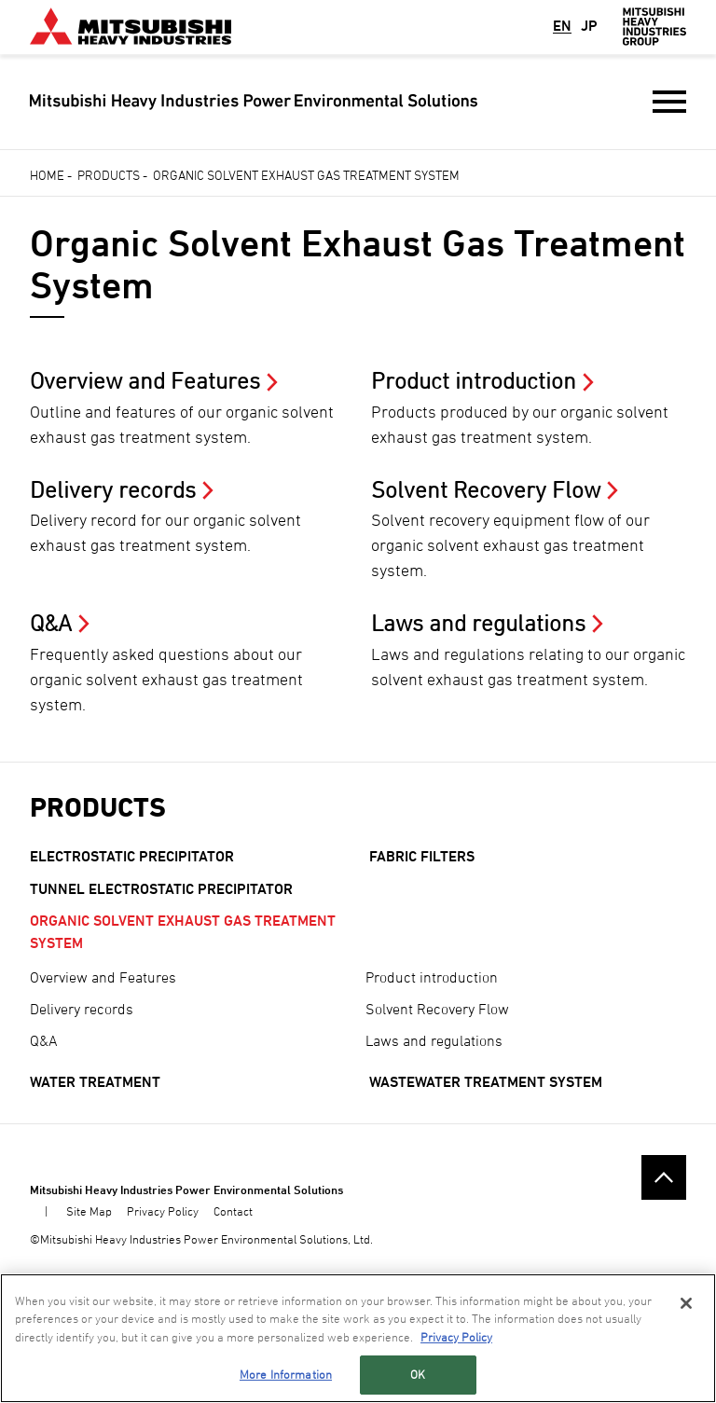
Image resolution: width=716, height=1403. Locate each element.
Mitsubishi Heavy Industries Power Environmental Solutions (186, 1189)
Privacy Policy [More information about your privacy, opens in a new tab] (456, 1336)
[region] (358, 1338)
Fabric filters (422, 856)
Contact (233, 1211)
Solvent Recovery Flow (437, 1008)
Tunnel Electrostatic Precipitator (161, 889)
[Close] (686, 1303)
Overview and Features (103, 977)
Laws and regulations (434, 1040)
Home (47, 175)
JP (589, 26)
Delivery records (81, 1008)
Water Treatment (95, 1082)
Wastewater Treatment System (485, 1082)
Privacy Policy (163, 1211)
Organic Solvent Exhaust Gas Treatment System (183, 932)
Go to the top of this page (663, 1177)
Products (108, 175)
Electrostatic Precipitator (132, 856)
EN (562, 26)
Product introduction (431, 977)
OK (417, 1374)
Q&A (44, 1040)
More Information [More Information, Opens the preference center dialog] (286, 1374)
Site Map (89, 1211)
